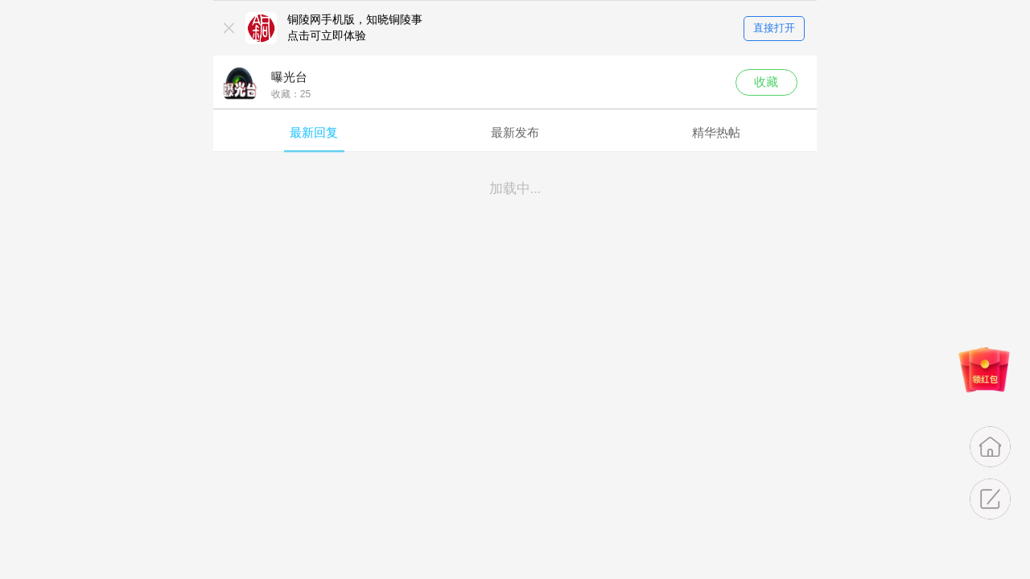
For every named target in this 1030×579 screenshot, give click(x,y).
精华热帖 (716, 132)
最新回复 (314, 132)
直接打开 (774, 28)
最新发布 (515, 132)
